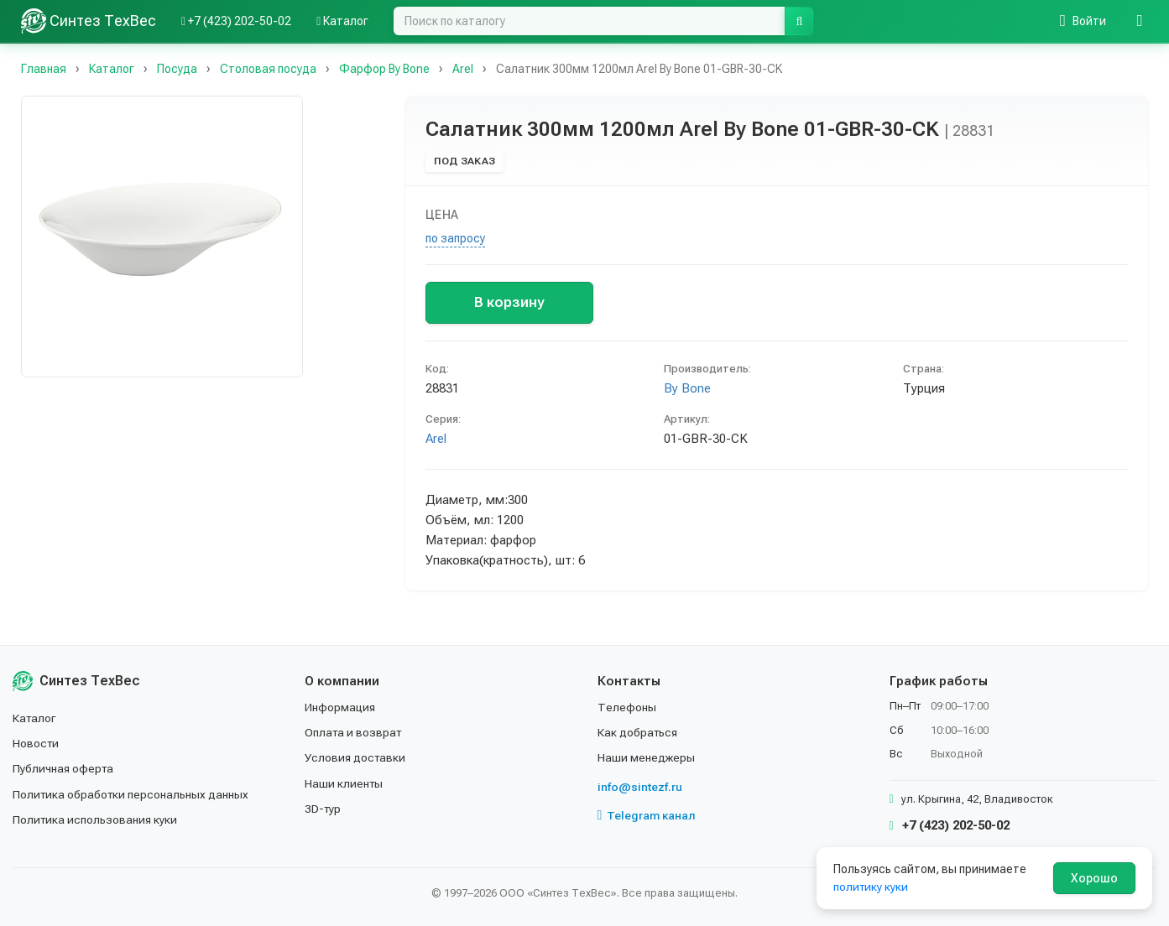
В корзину (509, 302)
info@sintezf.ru (640, 786)
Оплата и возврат (354, 732)
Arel (435, 438)
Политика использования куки (96, 819)
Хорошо (1094, 878)
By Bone (687, 388)
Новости (36, 743)
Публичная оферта (64, 768)
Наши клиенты (344, 783)
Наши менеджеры (646, 757)
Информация (341, 707)
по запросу (455, 238)
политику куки (871, 886)
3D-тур (323, 808)
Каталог (35, 718)
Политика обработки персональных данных (132, 794)
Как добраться (639, 732)
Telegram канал (647, 815)
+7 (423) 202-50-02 (950, 825)
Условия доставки (356, 757)
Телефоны (627, 707)
